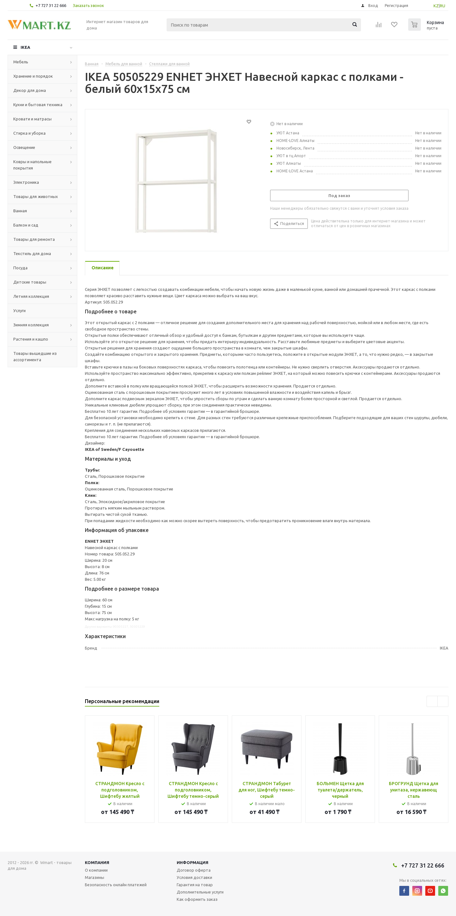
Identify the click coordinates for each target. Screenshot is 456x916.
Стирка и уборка (29, 133)
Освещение (24, 147)
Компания (97, 862)
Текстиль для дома (32, 253)
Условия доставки (194, 877)
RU (442, 5)
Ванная (20, 210)
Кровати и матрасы (32, 119)
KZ (436, 5)
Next (443, 701)
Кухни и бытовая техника (37, 104)
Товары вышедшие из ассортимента (35, 356)
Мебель (20, 62)
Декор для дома (29, 90)
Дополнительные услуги (200, 892)
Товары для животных (35, 196)
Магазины (94, 877)
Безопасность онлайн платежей (116, 884)
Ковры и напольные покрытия (32, 164)
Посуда (20, 268)
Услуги (19, 310)
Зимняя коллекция (31, 325)
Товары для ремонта (34, 239)
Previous (432, 701)
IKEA (25, 47)
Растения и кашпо (30, 339)
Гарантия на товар (195, 884)
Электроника (26, 182)
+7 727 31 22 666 (50, 5)
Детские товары (29, 282)
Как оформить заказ (197, 899)
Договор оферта (194, 870)
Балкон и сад (25, 225)
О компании (96, 870)
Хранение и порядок (33, 76)
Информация (192, 862)
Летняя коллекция (31, 296)
